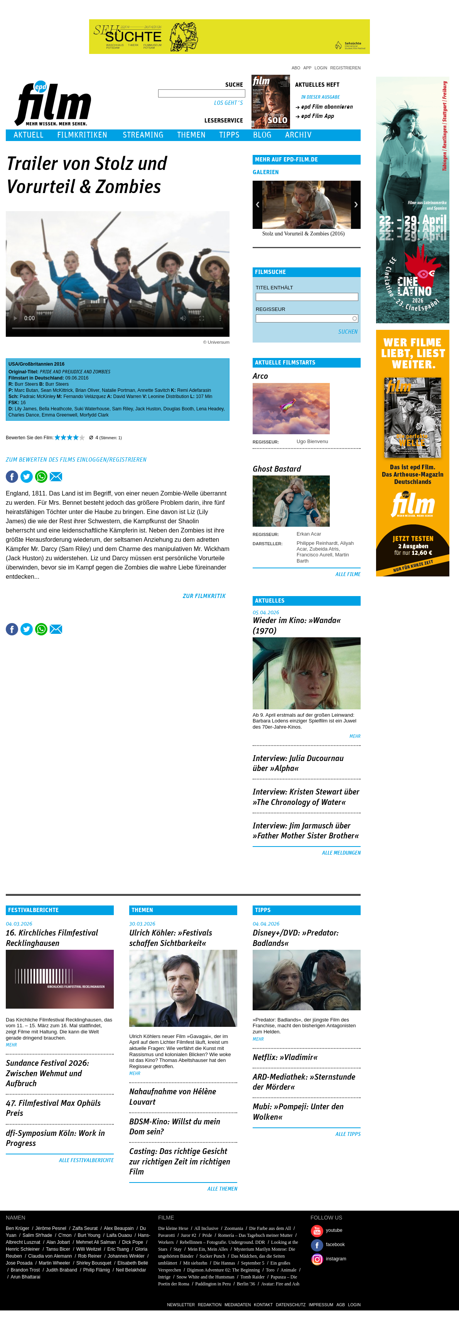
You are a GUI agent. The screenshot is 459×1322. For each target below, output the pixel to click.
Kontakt (263, 1304)
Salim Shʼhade (37, 1235)
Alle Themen (222, 1189)
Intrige (164, 1277)
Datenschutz (290, 1304)
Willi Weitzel (88, 1249)
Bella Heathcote (55, 409)
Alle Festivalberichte (86, 1160)
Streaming (143, 135)
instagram (336, 1259)
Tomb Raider (252, 1277)
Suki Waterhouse (92, 409)
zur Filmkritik (204, 596)
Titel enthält (274, 288)
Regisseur (270, 309)
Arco (260, 376)
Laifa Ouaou (119, 1235)
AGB (340, 1304)
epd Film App (317, 116)
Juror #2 (188, 1235)
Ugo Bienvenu (312, 441)
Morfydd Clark (94, 415)
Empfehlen (56, 476)
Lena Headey (210, 409)
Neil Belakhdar (131, 1270)
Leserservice (223, 121)
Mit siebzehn (195, 1263)
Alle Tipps (348, 1134)
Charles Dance (23, 415)
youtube (334, 1230)
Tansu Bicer (58, 1249)
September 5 (252, 1263)
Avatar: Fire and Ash (280, 1284)
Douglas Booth (179, 409)
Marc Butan (26, 390)
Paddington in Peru (213, 1284)
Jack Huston (148, 409)
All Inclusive (206, 1228)
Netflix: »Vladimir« (285, 1057)
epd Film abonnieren (327, 107)
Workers (166, 1242)
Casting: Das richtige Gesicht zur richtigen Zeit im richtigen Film (179, 1161)
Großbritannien (36, 364)
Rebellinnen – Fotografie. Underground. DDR (222, 1242)
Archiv (298, 135)
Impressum (321, 1304)
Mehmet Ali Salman (96, 1242)
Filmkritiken (82, 135)
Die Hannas (224, 1263)
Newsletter (181, 1304)
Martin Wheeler (54, 1263)
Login (321, 68)
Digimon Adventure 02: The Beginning (223, 1270)
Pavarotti (166, 1235)
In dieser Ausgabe (320, 97)
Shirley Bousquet (93, 1263)
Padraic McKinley (38, 396)
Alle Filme (348, 574)
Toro (270, 1270)
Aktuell (29, 135)
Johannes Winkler (126, 1256)
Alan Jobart (58, 1242)
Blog (262, 135)
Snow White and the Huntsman (206, 1277)
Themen (191, 135)
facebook (335, 1244)
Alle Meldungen (341, 853)
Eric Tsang (118, 1249)
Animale (288, 1270)
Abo (296, 68)
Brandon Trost (25, 1270)
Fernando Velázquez (84, 396)
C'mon (64, 1235)
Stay (178, 1249)
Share (41, 476)
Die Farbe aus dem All (270, 1228)
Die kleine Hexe (173, 1228)
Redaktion (209, 1304)
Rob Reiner (90, 1256)
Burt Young (89, 1235)
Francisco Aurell (314, 555)
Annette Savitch (153, 390)
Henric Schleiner (23, 1249)
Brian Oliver (87, 390)
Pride (207, 1235)
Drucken (70, 476)
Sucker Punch (212, 1256)
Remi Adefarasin (194, 390)
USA (13, 364)
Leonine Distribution (168, 396)
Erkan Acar (309, 534)
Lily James (26, 409)
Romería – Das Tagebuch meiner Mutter (255, 1235)
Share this (12, 476)
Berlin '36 (246, 1284)
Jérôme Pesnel (50, 1228)
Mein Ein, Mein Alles (208, 1249)
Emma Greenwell (59, 415)
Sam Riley (122, 409)
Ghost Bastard (277, 469)
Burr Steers (26, 384)
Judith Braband (61, 1270)
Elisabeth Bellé (133, 1263)
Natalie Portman (118, 390)
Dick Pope (132, 1242)
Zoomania (233, 1228)
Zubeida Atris (324, 549)
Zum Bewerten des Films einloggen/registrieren (76, 460)
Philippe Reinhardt (317, 543)
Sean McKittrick (56, 390)
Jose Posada (19, 1263)
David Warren (127, 396)
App (308, 68)
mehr (355, 736)
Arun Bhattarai (25, 1277)
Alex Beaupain (118, 1228)
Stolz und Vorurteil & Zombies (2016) (303, 234)
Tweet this (26, 476)
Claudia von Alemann (50, 1256)
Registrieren (345, 68)
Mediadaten (237, 1304)
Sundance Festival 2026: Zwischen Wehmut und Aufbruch (47, 1073)
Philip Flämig (96, 1270)
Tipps (229, 135)
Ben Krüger (17, 1228)
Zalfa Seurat (85, 1228)
